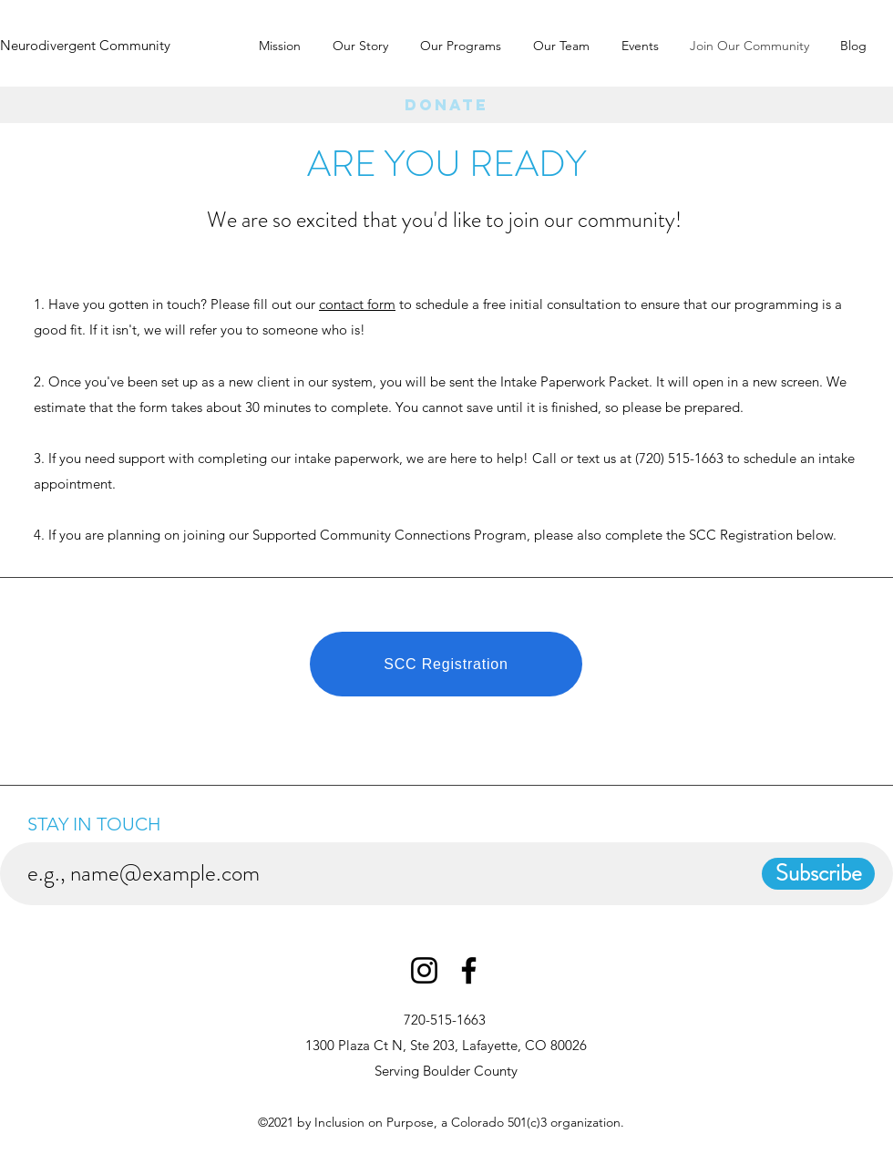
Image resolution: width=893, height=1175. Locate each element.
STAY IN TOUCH (98, 824)
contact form (357, 304)
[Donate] (446, 105)
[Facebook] (469, 970)
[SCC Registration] (446, 664)
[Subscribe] (818, 874)
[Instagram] (424, 970)
